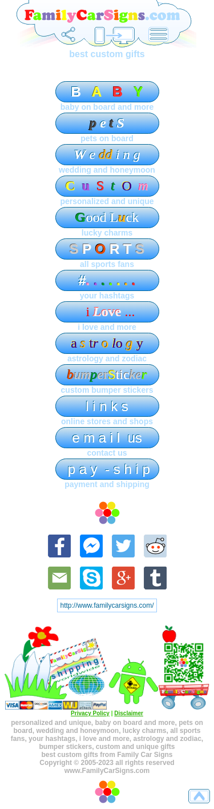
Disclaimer (128, 713)
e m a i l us (107, 437)
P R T (107, 249)
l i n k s (107, 406)
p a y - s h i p (107, 469)
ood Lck (107, 217)
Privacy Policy (90, 713)
